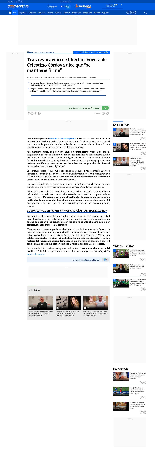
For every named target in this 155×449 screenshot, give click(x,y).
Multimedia (76, 13)
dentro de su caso (35, 254)
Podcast (67, 13)
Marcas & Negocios (101, 13)
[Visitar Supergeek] (134, 14)
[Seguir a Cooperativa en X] (19, 1)
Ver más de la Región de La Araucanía (91, 52)
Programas (87, 13)
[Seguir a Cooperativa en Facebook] (16, 1)
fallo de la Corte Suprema (62, 138)
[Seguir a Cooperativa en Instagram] (22, 1)
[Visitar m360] (131, 14)
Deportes (32, 13)
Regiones (41, 13)
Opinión (58, 13)
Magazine (22, 13)
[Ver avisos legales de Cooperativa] (127, 14)
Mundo (50, 13)
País (14, 13)
